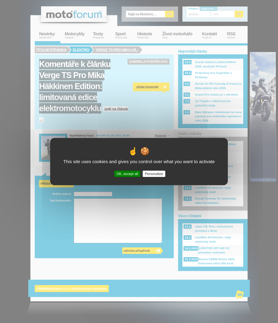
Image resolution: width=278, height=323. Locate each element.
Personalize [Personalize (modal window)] (154, 174)
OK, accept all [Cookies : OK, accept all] (127, 174)
